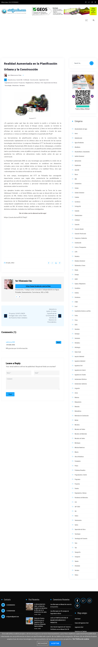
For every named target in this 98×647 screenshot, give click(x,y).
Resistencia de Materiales (81, 497)
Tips (76, 547)
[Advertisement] (49, 35)
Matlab (76, 420)
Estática (77, 293)
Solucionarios (78, 520)
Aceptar (55, 643)
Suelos (76, 525)
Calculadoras (78, 183)
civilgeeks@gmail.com (12, 616)
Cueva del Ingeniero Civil (81, 623)
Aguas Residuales (79, 142)
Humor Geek (78, 352)
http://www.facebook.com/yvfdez (38, 286)
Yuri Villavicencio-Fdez (23, 280)
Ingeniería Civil (43, 80)
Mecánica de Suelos (80, 438)
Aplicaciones (78, 161)
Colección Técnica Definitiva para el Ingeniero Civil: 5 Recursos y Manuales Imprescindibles (40, 622)
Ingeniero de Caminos (81, 631)
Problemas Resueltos (80, 470)
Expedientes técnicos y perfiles (83, 311)
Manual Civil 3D (65, 629)
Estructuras (77, 297)
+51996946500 (10, 611)
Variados (22, 85)
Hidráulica (77, 343)
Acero (76, 133)
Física (76, 320)
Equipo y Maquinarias (80, 284)
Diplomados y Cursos (80, 265)
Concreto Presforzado (80, 233)
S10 (76, 502)
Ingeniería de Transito (80, 375)
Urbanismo (15, 85)
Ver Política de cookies (80, 639)
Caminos (77, 197)
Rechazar (42, 643)
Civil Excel (77, 619)
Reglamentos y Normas (33, 82)
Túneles (76, 561)
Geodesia (77, 329)
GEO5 (76, 325)
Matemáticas (78, 411)
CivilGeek (26, 80)
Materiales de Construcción (82, 416)
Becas (76, 174)
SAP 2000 (77, 507)
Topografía (77, 552)
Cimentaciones (78, 215)
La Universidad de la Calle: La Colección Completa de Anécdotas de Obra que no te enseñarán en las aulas (40, 608)
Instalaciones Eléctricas (81, 379)
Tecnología (8, 85)
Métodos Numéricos (80, 447)
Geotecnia (77, 338)
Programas (77, 479)
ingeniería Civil (79, 627)
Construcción (34, 80)
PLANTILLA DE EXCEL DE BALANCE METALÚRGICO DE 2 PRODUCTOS (59, 620)
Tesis (76, 543)
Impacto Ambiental (79, 356)
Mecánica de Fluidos (80, 429)
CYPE (76, 252)
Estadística (77, 288)
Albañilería (77, 147)
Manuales (77, 406)
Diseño (76, 270)
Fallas (76, 315)
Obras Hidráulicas (79, 456)
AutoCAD (19, 80)
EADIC (76, 279)
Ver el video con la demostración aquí (32, 213)
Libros (76, 393)
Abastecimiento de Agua (81, 129)
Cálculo (77, 188)
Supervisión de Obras (50, 82)
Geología (77, 334)
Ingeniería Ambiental (80, 361)
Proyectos (22, 82)
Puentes (77, 488)
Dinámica (77, 256)
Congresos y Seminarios (81, 238)
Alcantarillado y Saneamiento (82, 152)
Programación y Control (81, 475)
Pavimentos (78, 461)
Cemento (77, 211)
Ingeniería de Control (11, 82)
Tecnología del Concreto (81, 538)
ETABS (76, 302)
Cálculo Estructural (79, 193)
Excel (76, 306)
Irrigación (77, 388)
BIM (76, 179)
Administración (78, 138)
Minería (76, 452)
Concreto (77, 224)
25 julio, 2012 (10, 262)
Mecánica (77, 425)
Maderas (77, 397)
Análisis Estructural (79, 156)
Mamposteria (78, 402)
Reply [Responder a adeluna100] (58, 342)
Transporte (77, 557)
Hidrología (77, 347)
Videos (76, 575)
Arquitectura (12, 80)
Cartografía (78, 206)
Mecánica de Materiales (81, 434)
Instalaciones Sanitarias (81, 384)
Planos (76, 466)
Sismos (76, 516)
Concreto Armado (79, 229)
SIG (42, 82)
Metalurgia (77, 443)
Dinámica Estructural (80, 261)
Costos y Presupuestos (80, 247)
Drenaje (77, 274)
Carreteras (77, 202)
